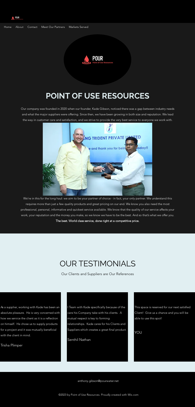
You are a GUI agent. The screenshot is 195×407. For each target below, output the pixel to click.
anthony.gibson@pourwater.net (98, 381)
